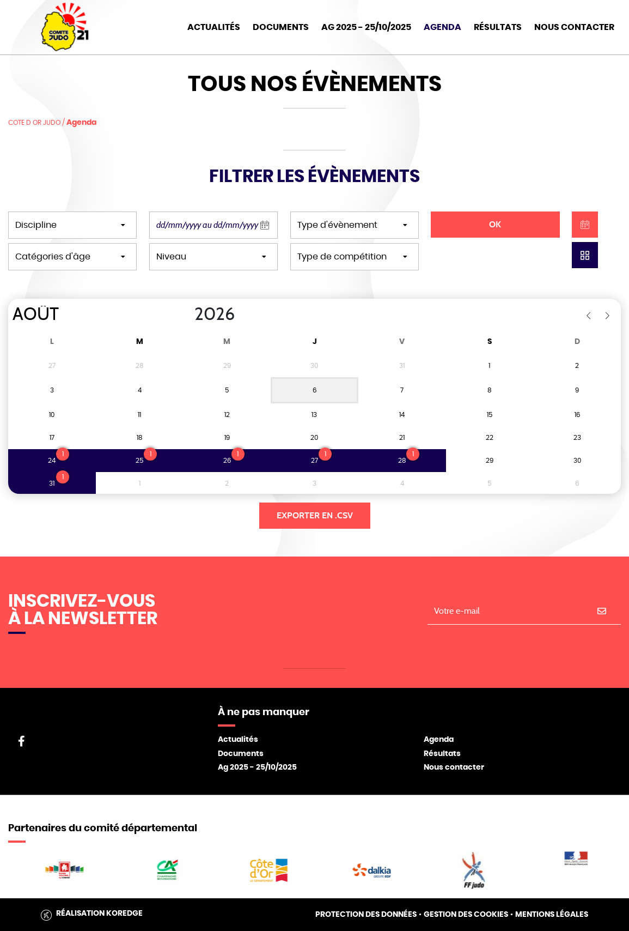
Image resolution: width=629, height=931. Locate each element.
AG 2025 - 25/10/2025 (366, 27)
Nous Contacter (574, 27)
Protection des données (366, 914)
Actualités (213, 27)
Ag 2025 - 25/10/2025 (257, 767)
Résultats (498, 27)
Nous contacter (454, 767)
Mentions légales (551, 914)
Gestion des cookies (466, 914)
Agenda (442, 27)
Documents (281, 27)
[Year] (185, 314)
